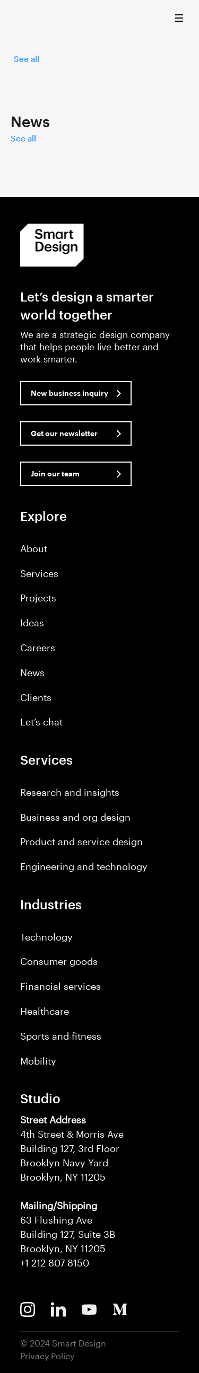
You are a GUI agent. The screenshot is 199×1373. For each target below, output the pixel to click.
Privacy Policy (47, 1356)
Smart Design (28, 18)
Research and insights (69, 792)
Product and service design (81, 841)
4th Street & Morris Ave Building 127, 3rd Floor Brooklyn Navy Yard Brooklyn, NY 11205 (72, 1148)
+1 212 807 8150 (54, 1263)
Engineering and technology (84, 866)
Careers (37, 647)
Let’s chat (41, 722)
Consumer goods (59, 961)
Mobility (38, 1061)
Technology (46, 937)
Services (39, 573)
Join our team (55, 473)
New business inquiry (69, 392)
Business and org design (75, 817)
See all (26, 59)
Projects (38, 598)
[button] (181, 20)
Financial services (60, 986)
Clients (35, 697)
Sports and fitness (60, 1036)
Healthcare (44, 1011)
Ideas (32, 622)
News (32, 672)
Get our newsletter (64, 433)
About (33, 548)
